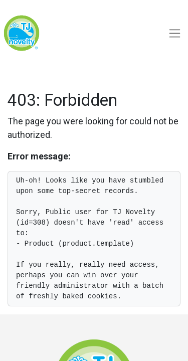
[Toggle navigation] (174, 33)
